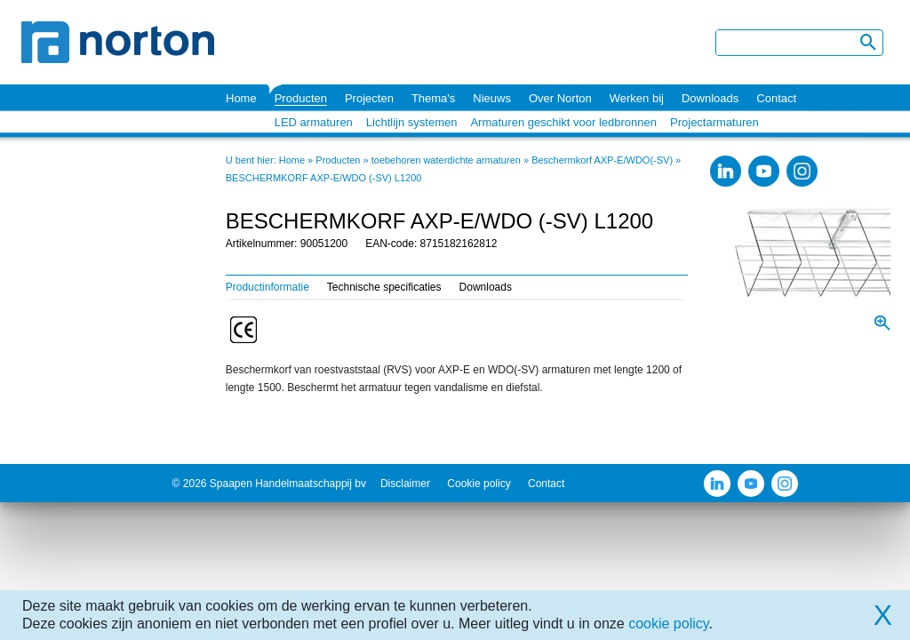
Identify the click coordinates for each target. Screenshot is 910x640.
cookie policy (668, 623)
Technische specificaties (384, 287)
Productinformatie (267, 287)
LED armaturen (314, 122)
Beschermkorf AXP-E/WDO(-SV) (602, 160)
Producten (301, 98)
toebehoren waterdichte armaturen (446, 160)
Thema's (433, 98)
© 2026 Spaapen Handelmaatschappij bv (269, 483)
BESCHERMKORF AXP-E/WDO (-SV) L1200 (324, 177)
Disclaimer (405, 483)
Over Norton (560, 98)
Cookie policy (478, 483)
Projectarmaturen (714, 122)
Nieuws (492, 98)
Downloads (710, 98)
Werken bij (637, 98)
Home (241, 98)
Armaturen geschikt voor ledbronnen (563, 122)
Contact (776, 98)
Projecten (369, 98)
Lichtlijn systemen (412, 122)
